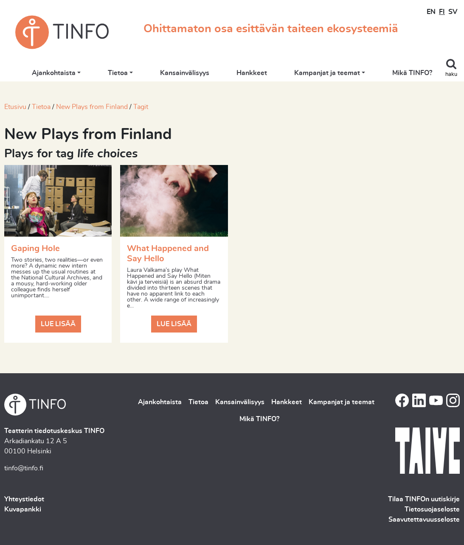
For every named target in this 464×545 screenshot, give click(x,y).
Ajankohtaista (54, 73)
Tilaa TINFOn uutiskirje (424, 499)
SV (452, 11)
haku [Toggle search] (451, 74)
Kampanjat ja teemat (327, 73)
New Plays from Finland (92, 106)
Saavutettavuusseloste (424, 519)
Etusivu (15, 106)
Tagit (140, 106)
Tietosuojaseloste (432, 509)
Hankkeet (251, 73)
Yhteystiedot (24, 499)
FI (442, 11)
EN (431, 11)
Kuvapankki (22, 509)
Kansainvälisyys (184, 73)
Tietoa (118, 73)
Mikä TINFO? (412, 73)
